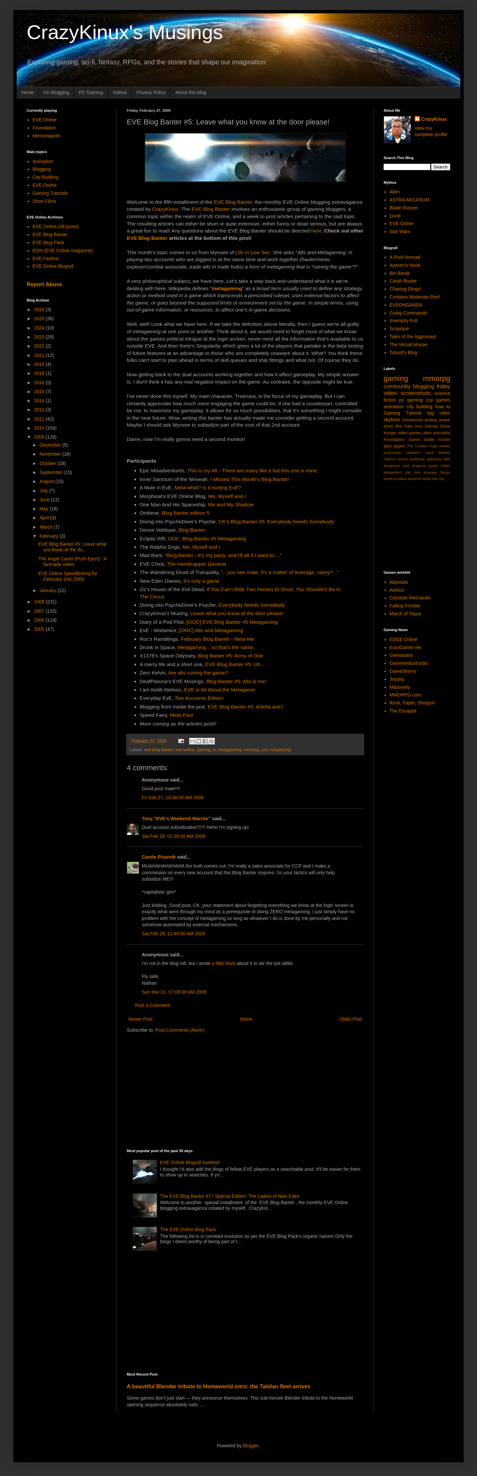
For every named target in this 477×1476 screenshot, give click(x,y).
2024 (40, 328)
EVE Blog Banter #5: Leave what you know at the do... (72, 546)
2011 (40, 419)
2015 (40, 391)
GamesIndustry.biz (409, 663)
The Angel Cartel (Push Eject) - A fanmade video (72, 561)
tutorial (431, 426)
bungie (390, 433)
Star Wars (400, 231)
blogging (423, 386)
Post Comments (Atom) (179, 1030)
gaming (203, 750)
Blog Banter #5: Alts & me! (236, 681)
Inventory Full (404, 320)
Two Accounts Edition (198, 698)
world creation (395, 479)
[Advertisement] (242, 1090)
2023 (40, 337)
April (44, 517)
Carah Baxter (403, 281)
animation (394, 406)
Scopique (399, 328)
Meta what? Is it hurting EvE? (207, 487)
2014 (40, 400)
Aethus (397, 590)
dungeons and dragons (405, 466)
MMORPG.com (405, 694)
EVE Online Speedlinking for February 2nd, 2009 (67, 576)
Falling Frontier (405, 605)
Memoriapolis (46, 135)
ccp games (438, 400)
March (46, 527)
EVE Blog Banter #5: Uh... (235, 664)
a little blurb (224, 963)
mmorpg (251, 750)
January (48, 590)
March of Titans (406, 613)
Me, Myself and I (227, 496)
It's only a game (201, 581)
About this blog (190, 92)
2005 (40, 629)
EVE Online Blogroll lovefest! (190, 1162)
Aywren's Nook (405, 265)
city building (419, 406)
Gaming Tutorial (402, 413)
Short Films (44, 201)
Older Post (351, 1019)
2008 (40, 601)
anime (402, 459)
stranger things (437, 472)
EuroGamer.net (405, 647)
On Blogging (56, 92)
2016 (40, 382)
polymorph (392, 453)
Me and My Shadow (231, 504)
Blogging (42, 169)
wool (429, 453)
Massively (400, 687)
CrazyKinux (165, 209)
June (45, 499)
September (51, 472)
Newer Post (140, 1019)
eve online (184, 750)
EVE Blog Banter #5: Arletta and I (245, 706)
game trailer (439, 466)
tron (419, 426)
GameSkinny (403, 671)
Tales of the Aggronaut (413, 336)
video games (410, 433)
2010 (40, 428)
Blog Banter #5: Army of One (230, 655)
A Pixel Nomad (405, 257)
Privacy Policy (150, 92)
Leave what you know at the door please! (237, 613)
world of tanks (419, 479)
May (44, 508)
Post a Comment (152, 1005)
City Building (46, 177)
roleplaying (281, 750)
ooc (265, 750)
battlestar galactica (426, 459)
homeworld (412, 420)
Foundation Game (402, 439)
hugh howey (439, 446)
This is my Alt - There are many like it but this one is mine (252, 470)
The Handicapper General (196, 564)
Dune (395, 215)
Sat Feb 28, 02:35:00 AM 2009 (173, 836)
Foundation (44, 127)
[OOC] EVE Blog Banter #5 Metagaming (232, 622)
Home (27, 92)
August (47, 481)
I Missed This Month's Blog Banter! (250, 479)
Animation (43, 161)
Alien (395, 191)
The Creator (417, 446)
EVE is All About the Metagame (219, 689)
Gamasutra (401, 655)
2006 (40, 620)
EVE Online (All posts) (56, 226)
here (316, 230)
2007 (40, 611)
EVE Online (45, 119)
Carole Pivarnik (159, 857)
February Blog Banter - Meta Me (217, 639)
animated (441, 433)
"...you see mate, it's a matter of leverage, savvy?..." (280, 572)
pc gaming (410, 400)
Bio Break (400, 273)
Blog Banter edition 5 (185, 513)
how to (442, 406)
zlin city (438, 479)
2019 (40, 364)
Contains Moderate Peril (415, 297)
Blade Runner (404, 207)
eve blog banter (158, 750)
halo (409, 426)
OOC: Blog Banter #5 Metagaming (207, 538)
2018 (40, 373)
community (397, 386)
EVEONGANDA (406, 305)
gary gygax (394, 446)
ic (214, 750)
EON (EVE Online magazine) (63, 250)
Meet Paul (181, 715)
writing (431, 420)
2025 (40, 318)
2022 (40, 346)
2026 (40, 309)
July (44, 490)
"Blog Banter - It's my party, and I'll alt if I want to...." (223, 555)
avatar (444, 420)
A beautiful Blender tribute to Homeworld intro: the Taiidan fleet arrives (219, 1386)
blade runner (437, 439)
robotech (413, 453)
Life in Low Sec (252, 252)
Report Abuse (44, 284)
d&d (447, 459)
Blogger (251, 1445)
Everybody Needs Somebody (251, 605)
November (50, 454)
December (50, 445)
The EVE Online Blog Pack (188, 1229)
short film (393, 426)
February (49, 536)
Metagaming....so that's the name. (216, 647)
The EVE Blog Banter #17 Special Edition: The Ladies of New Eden (230, 1196)
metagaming (229, 750)
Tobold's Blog (403, 352)
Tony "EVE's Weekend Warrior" (176, 818)
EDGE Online (404, 639)
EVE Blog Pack (48, 242)
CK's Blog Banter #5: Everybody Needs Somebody (276, 521)
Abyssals (399, 582)
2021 (40, 355)
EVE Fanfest (46, 258)
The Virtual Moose (408, 344)
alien (427, 433)
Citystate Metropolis (410, 597)
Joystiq (397, 679)
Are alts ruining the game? (198, 672)
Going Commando (409, 313)
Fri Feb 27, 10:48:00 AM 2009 (172, 797)
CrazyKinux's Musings (125, 32)
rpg (430, 413)
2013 (40, 409)
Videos (120, 92)
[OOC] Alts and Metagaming (211, 630)
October (48, 463)
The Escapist (403, 710)
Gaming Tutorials (50, 193)
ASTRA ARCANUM (410, 199)
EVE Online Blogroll (53, 266)
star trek (413, 472)
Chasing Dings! (405, 289)
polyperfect (393, 472)
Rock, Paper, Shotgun (412, 702)
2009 (40, 437)
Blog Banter (191, 530)
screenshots (416, 393)
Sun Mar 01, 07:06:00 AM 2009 (174, 992)
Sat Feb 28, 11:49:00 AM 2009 (173, 933)
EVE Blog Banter (233, 202)
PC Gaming (91, 92)
